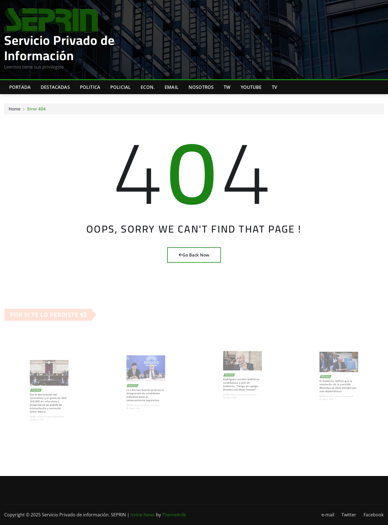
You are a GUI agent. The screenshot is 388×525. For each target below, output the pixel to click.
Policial (120, 87)
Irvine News (143, 515)
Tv (274, 87)
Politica (90, 87)
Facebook (373, 515)
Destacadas (55, 87)
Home (15, 110)
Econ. (148, 87)
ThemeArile (174, 515)
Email (172, 87)
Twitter (348, 515)
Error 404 (36, 110)
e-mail (327, 515)
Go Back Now (194, 255)
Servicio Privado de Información (59, 47)
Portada (20, 87)
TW (227, 87)
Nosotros (201, 87)
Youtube (251, 87)
